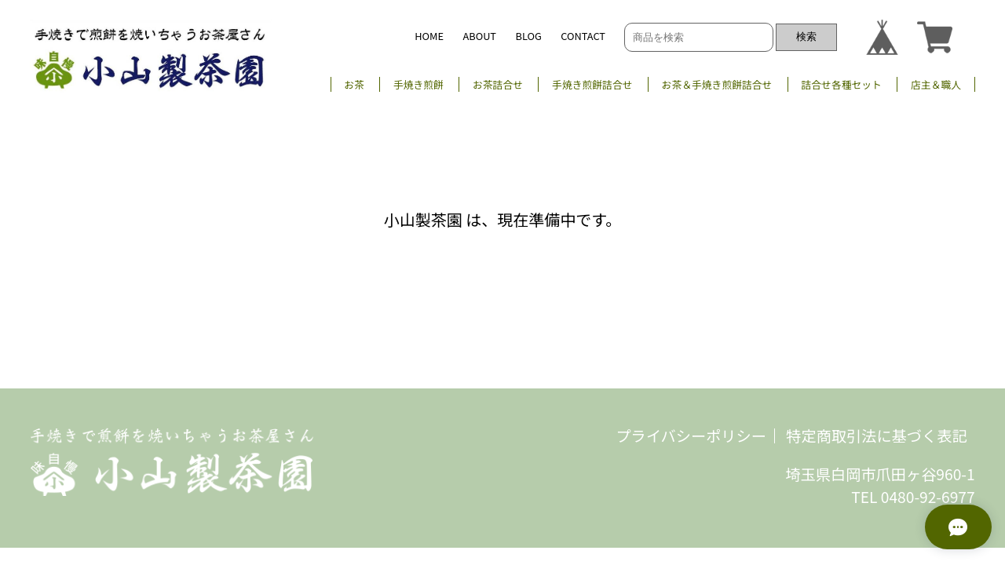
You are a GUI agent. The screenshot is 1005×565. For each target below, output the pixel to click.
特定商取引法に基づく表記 (876, 436)
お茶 (354, 84)
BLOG (529, 35)
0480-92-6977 (928, 497)
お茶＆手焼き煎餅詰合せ (717, 84)
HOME (429, 35)
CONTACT (583, 35)
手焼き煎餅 (418, 84)
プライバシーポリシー (691, 436)
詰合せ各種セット (841, 84)
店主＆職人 (936, 84)
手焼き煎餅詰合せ (592, 84)
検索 (806, 36)
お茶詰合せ (498, 84)
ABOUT (479, 35)
